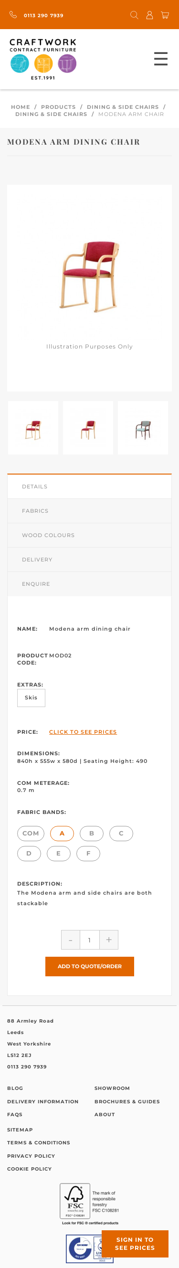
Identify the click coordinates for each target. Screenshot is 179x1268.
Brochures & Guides (127, 1102)
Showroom (112, 1088)
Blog (15, 1088)
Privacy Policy (31, 1156)
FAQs (14, 1114)
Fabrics (35, 510)
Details (35, 486)
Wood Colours (48, 535)
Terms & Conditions (38, 1143)
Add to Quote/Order (90, 966)
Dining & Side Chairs (123, 107)
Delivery (37, 559)
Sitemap (20, 1130)
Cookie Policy (29, 1169)
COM (30, 833)
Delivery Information (43, 1102)
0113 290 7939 (36, 15)
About (105, 1114)
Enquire (36, 584)
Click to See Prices (83, 732)
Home (20, 107)
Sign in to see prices (135, 1243)
